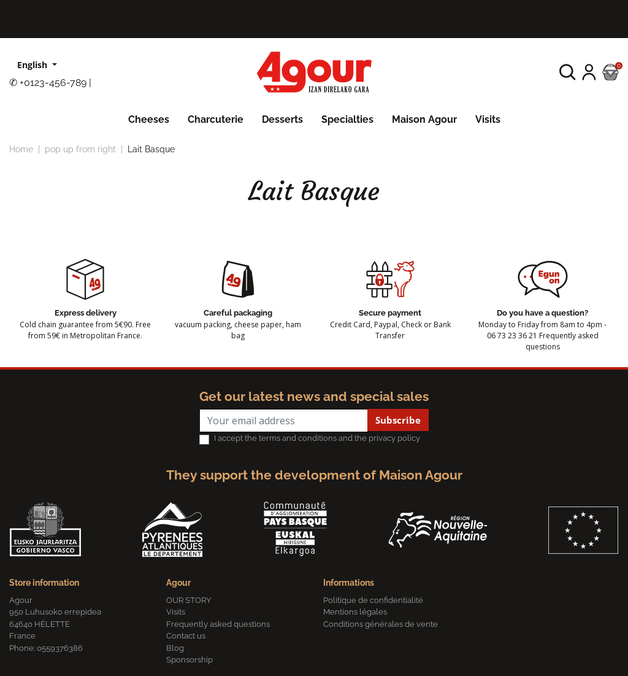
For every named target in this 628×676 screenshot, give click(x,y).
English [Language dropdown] (33, 65)
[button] (567, 72)
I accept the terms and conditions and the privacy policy (317, 438)
